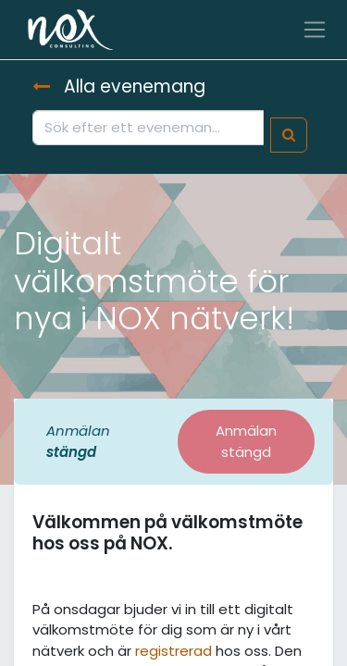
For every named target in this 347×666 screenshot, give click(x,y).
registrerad (173, 650)
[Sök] (288, 135)
